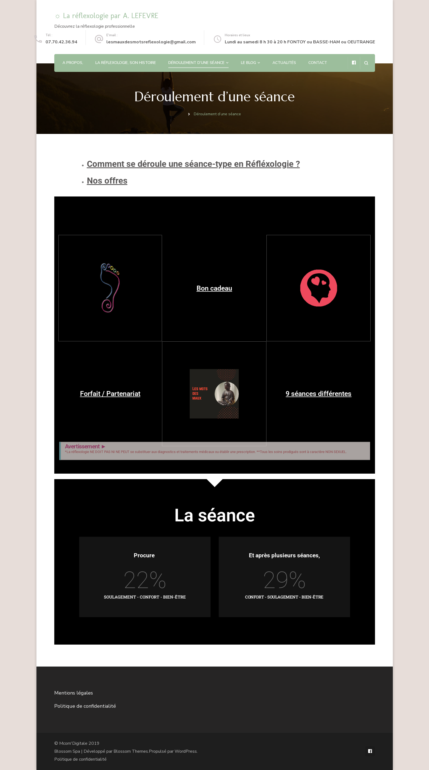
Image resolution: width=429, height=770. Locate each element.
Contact (317, 62)
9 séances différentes (318, 394)
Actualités (284, 62)
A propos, (72, 62)
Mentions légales (73, 693)
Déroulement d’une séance (196, 62)
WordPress (186, 751)
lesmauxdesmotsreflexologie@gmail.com (151, 42)
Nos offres (107, 181)
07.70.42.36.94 (61, 42)
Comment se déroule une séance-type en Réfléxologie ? (193, 164)
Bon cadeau (214, 288)
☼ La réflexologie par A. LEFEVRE (106, 15)
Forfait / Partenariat (110, 394)
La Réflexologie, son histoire (125, 62)
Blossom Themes (130, 751)
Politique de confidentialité (85, 706)
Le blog (248, 62)
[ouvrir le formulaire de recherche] (366, 63)
